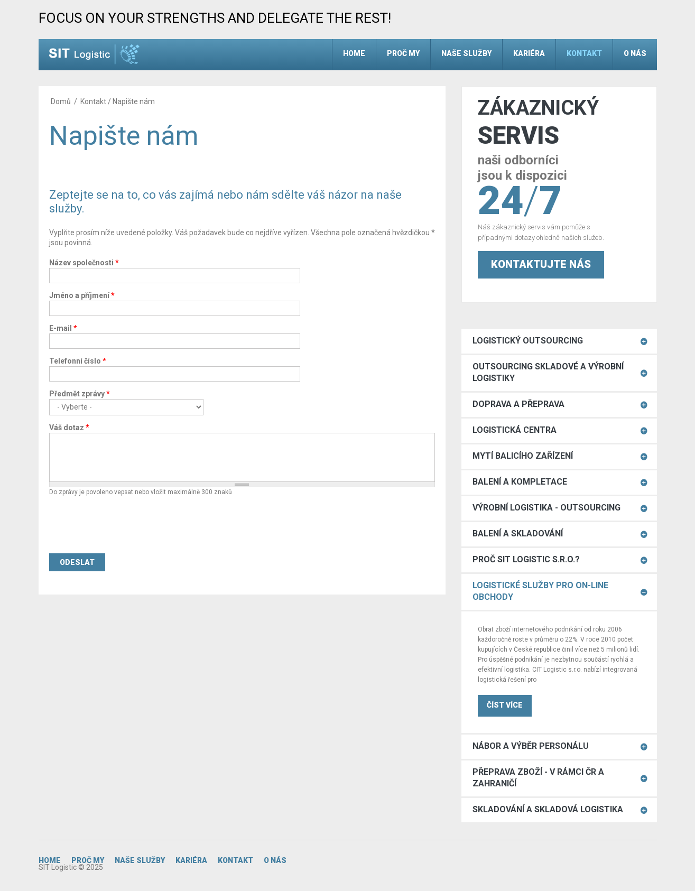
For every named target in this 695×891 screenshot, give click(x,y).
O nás (635, 53)
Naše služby (466, 53)
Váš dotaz (69, 427)
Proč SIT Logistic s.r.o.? (526, 559)
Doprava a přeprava (518, 404)
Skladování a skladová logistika (547, 809)
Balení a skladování (517, 533)
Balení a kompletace (519, 482)
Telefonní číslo (77, 361)
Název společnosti (84, 262)
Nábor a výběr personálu (530, 746)
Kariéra (529, 53)
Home (354, 53)
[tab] (559, 341)
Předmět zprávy (79, 393)
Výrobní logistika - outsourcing (546, 508)
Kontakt (584, 53)
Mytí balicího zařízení (522, 456)
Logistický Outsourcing (527, 341)
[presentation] (129, 525)
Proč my (403, 53)
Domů (61, 101)
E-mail (63, 328)
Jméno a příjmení (82, 295)
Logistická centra (514, 430)
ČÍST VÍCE (505, 705)
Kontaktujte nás (541, 264)
